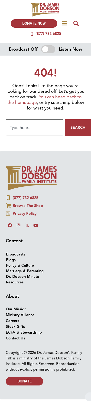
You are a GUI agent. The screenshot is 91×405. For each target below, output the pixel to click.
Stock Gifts (15, 326)
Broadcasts (15, 254)
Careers (12, 321)
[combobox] (34, 127)
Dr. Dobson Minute (22, 276)
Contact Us (15, 338)
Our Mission (16, 309)
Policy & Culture (20, 265)
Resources (14, 282)
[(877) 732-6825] (32, 34)
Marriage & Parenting (25, 271)
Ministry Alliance (20, 315)
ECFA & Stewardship (24, 332)
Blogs (11, 260)
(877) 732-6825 (48, 33)
